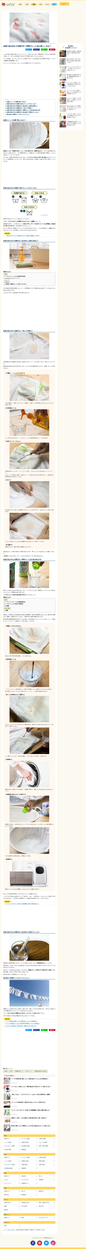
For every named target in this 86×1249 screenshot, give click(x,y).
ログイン (64, 4)
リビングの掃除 (43, 1142)
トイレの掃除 (7, 1142)
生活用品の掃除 (26, 1146)
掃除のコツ (7, 1138)
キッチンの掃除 (26, 1138)
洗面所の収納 (25, 1161)
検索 (54, 4)
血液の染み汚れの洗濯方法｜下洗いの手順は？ (20, 108)
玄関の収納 (24, 1164)
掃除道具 (24, 1149)
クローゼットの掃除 (9, 1146)
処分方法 (41, 1206)
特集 (23, 1217)
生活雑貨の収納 (8, 1168)
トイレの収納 (7, 1161)
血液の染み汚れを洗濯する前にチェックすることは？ (21, 104)
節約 (5, 1225)
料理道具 (24, 1194)
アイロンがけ (25, 1179)
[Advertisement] (15, 81)
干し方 (6, 1179)
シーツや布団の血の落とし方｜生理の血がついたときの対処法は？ (21, 1021)
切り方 (23, 1191)
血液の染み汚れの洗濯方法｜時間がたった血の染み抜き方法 (23, 110)
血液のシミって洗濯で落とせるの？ (17, 101)
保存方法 (6, 1194)
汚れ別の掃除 (7, 1149)
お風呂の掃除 (42, 1138)
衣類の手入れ (7, 1202)
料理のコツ (7, 1191)
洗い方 (40, 1176)
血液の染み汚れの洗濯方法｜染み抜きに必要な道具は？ (22, 106)
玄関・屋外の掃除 (43, 1146)
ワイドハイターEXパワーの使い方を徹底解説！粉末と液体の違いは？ (22, 903)
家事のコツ (7, 1217)
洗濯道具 (41, 1179)
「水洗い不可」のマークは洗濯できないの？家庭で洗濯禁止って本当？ (22, 235)
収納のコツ (7, 1157)
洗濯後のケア (25, 1183)
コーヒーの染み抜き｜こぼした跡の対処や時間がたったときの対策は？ (22, 1023)
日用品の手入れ (26, 1202)
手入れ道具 (24, 1206)
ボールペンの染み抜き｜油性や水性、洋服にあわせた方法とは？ (21, 1026)
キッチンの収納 (26, 1157)
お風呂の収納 (42, 1157)
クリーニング (7, 1183)
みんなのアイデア (43, 1217)
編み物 (6, 1209)
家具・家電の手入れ (44, 1202)
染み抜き (24, 1176)
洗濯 (34, 4)
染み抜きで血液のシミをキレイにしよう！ (18, 114)
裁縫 (5, 1206)
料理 (40, 4)
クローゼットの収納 (9, 1164)
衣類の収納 (42, 1164)
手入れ (47, 4)
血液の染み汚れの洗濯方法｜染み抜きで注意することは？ (23, 112)
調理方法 (41, 1191)
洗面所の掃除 (25, 1142)
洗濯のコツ (7, 1176)
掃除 (20, 4)
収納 (27, 4)
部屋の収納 (42, 1161)
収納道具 (24, 1168)
